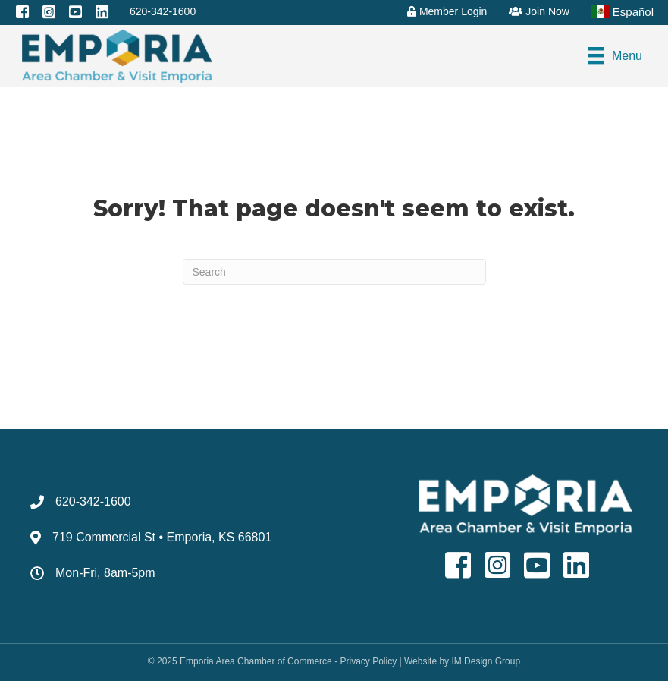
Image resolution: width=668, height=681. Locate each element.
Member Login (447, 11)
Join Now (539, 11)
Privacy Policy (368, 661)
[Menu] (615, 55)
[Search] (334, 272)
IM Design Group (485, 661)
